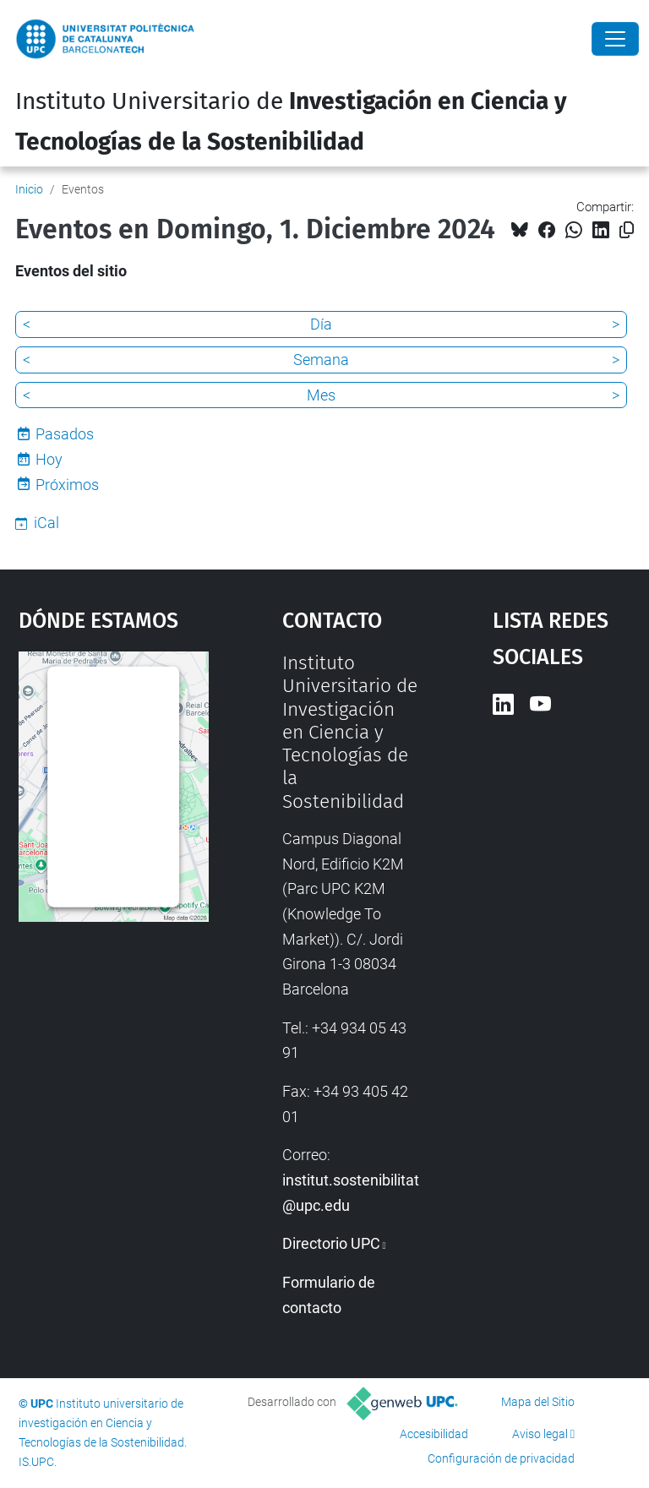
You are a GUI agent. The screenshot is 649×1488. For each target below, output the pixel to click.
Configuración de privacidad (501, 1458)
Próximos (67, 484)
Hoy (49, 459)
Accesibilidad (434, 1434)
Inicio (29, 189)
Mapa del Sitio (538, 1402)
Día (321, 324)
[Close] (615, 39)
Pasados (64, 434)
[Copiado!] (626, 230)
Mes (321, 395)
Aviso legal (540, 1434)
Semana (321, 359)
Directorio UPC (331, 1243)
